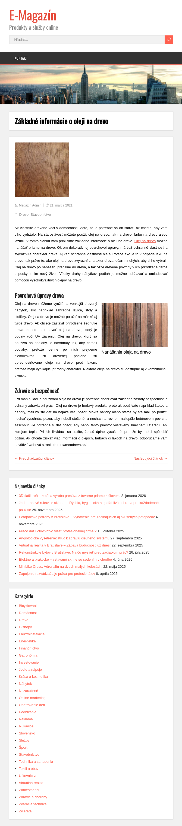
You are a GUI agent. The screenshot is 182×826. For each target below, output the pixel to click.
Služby (24, 740)
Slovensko (27, 733)
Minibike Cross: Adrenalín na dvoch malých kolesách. (60, 566)
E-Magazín (33, 14)
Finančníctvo (29, 648)
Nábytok (25, 684)
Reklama (26, 719)
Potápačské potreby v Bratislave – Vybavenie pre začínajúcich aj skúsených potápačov (87, 517)
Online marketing (32, 698)
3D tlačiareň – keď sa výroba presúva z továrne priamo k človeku (70, 496)
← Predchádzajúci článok (35, 458)
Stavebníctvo (40, 214)
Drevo (24, 214)
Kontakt (21, 58)
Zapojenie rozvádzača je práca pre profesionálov (57, 574)
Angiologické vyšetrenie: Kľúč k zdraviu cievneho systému (64, 538)
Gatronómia (28, 655)
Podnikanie (27, 712)
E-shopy (25, 627)
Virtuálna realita (31, 783)
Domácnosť (28, 613)
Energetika (27, 641)
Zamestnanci (29, 790)
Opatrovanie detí (32, 705)
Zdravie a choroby (33, 797)
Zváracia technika (33, 804)
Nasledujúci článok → (150, 458)
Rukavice (26, 726)
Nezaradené (28, 691)
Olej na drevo (145, 241)
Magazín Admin (30, 205)
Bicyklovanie (29, 606)
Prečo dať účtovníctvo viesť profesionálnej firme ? (58, 531)
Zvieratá (25, 811)
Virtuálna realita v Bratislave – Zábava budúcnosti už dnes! (65, 545)
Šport (23, 747)
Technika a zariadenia (36, 762)
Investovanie (29, 662)
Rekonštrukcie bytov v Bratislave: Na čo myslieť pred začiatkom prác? (73, 552)
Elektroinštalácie (32, 634)
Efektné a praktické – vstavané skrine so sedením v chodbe (65, 559)
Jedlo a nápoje (30, 669)
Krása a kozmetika (33, 677)
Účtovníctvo (28, 776)
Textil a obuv (29, 769)
